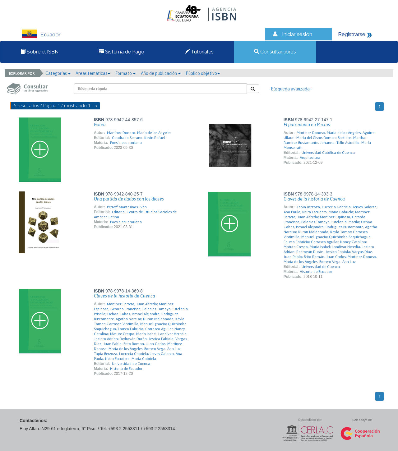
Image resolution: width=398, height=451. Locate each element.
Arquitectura (310, 157)
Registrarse (351, 34)
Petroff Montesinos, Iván (127, 207)
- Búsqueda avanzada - (290, 88)
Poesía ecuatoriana (126, 142)
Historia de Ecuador (316, 271)
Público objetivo (203, 73)
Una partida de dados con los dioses (129, 198)
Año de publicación (161, 73)
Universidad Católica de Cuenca (328, 152)
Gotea (100, 124)
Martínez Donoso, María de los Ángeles (139, 133)
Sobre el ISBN (39, 52)
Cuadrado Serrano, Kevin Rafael (138, 138)
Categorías (58, 73)
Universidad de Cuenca (321, 267)
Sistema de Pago (121, 52)
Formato (125, 73)
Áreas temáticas (93, 73)
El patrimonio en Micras (307, 124)
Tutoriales (199, 52)
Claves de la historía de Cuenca (314, 198)
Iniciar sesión (297, 34)
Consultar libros (275, 52)
